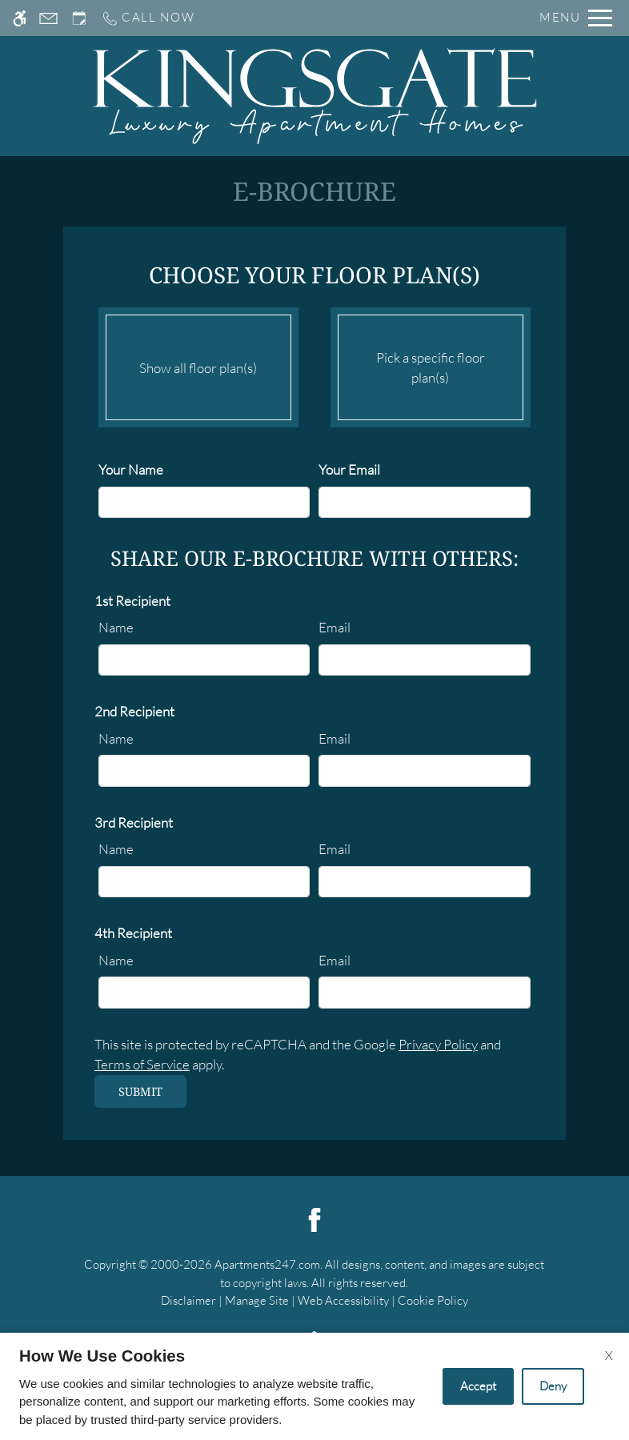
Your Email (349, 469)
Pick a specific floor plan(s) (431, 363)
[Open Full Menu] (576, 18)
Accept (478, 1386)
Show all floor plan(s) (198, 363)
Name (116, 627)
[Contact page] (48, 18)
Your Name (130, 469)
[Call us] (148, 18)
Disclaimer (188, 1300)
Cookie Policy (433, 1300)
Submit (140, 1091)
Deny (553, 1386)
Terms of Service (142, 1064)
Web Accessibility (343, 1300)
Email (335, 627)
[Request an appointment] (79, 18)
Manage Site (257, 1300)
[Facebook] (314, 1217)
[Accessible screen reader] (20, 18)
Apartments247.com (267, 1264)
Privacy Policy (438, 1044)
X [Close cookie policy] (609, 1355)
